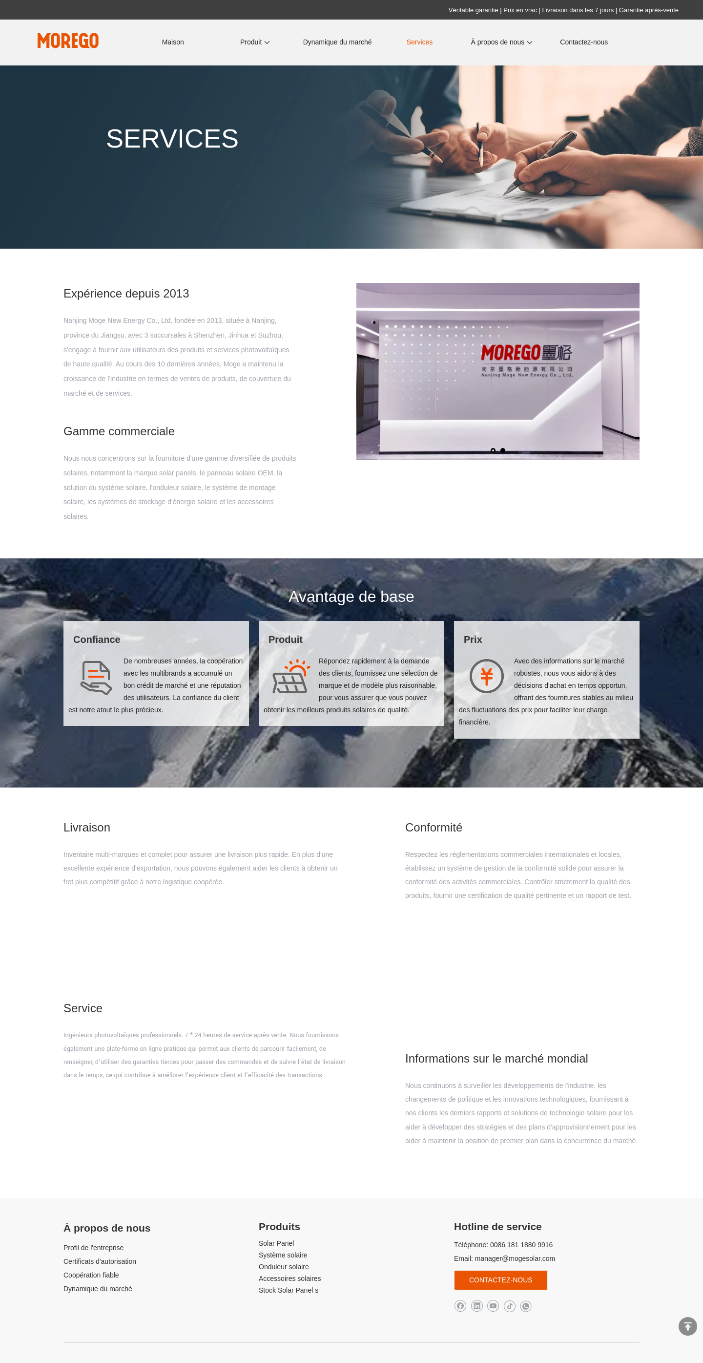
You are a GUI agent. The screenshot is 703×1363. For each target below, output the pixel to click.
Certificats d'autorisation (99, 1261)
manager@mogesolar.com (515, 1258)
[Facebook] (460, 1306)
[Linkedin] (477, 1306)
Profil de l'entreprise (93, 1248)
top (688, 1326)
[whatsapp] (525, 1306)
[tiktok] (509, 1306)
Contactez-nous (501, 1280)
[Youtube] (493, 1306)
